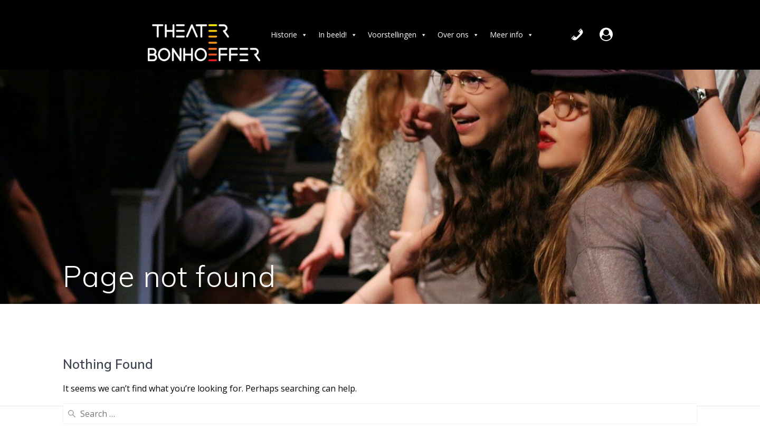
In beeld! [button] (337, 34)
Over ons (458, 34)
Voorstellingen (397, 34)
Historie (289, 34)
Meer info (512, 34)
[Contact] (577, 34)
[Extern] (606, 34)
